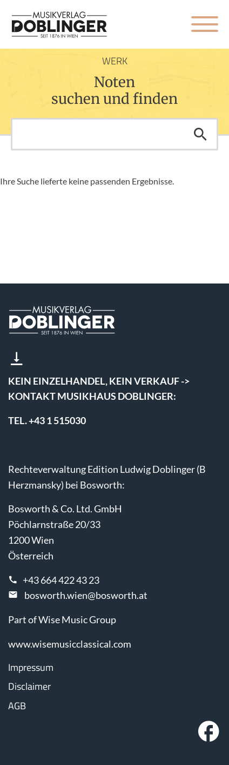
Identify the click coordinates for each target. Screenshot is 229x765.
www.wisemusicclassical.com (69, 644)
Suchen (200, 134)
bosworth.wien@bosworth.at (85, 595)
